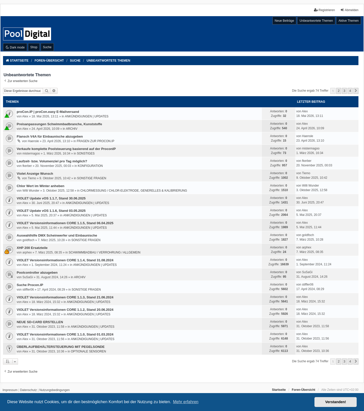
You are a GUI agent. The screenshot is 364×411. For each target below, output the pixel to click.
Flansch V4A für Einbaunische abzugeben (50, 136)
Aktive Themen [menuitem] (348, 20)
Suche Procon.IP (30, 285)
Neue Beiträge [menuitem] (284, 20)
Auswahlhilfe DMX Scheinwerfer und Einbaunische (57, 235)
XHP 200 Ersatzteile (32, 248)
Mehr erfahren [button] (185, 402)
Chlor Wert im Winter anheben (40, 186)
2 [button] (338, 91)
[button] (355, 91)
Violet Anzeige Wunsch (35, 173)
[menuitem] (10, 390)
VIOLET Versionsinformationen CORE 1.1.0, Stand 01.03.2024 (65, 334)
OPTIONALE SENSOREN (88, 351)
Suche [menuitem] (47, 47)
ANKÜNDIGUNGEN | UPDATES (86, 116)
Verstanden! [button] (335, 402)
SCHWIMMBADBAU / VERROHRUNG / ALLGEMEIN (104, 252)
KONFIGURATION (90, 166)
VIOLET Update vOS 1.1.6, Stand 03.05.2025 (51, 211)
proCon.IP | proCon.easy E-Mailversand (48, 112)
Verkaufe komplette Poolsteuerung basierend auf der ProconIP (66, 149)
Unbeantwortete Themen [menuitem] (316, 20)
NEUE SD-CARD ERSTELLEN (40, 322)
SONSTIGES (86, 153)
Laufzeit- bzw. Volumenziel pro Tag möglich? (52, 161)
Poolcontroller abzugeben (37, 272)
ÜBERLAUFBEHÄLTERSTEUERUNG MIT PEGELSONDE (61, 347)
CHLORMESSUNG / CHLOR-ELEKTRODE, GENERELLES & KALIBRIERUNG (133, 190)
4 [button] (350, 91)
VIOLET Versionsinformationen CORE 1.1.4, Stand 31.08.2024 (65, 260)
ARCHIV (71, 129)
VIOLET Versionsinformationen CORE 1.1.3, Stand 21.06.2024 (65, 297)
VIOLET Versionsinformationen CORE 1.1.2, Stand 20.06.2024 (65, 310)
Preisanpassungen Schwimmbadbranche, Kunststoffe (59, 124)
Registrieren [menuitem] (324, 10)
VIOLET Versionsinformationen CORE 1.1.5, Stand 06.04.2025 (65, 223)
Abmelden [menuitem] (349, 10)
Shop (33, 47)
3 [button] (344, 91)
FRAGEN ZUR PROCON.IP (96, 141)
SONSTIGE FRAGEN (91, 178)
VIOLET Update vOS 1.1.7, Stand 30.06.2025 (51, 198)
